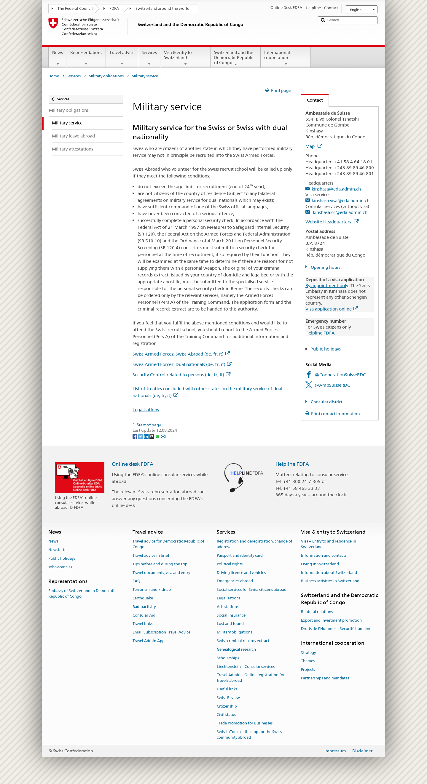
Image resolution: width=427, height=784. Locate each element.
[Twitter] (141, 435)
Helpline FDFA (320, 333)
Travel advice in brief (151, 555)
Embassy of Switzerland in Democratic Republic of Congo (82, 593)
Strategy (308, 652)
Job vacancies (60, 567)
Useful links (227, 689)
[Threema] (152, 435)
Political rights (230, 564)
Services (149, 58)
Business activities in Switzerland (330, 581)
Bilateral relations (317, 611)
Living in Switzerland (320, 564)
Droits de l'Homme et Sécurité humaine (336, 629)
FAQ (136, 581)
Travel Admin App (149, 641)
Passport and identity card (240, 555)
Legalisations (146, 409)
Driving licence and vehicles (241, 572)
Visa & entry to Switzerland (185, 58)
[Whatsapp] (158, 435)
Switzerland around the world (162, 8)
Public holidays (325, 349)
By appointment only (326, 285)
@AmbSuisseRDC (332, 385)
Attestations (227, 606)
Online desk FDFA (132, 464)
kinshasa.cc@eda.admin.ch (339, 212)
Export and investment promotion (331, 620)
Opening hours (325, 267)
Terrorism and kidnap (152, 589)
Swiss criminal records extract (243, 641)
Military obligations (106, 76)
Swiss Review (228, 697)
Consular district (326, 401)
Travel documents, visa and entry (161, 572)
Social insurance (231, 615)
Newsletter (58, 550)
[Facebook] (135, 435)
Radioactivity (144, 606)
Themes (308, 661)
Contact (312, 100)
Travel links (142, 624)
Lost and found (230, 624)
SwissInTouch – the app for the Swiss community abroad (249, 734)
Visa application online (331, 309)
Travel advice (122, 58)
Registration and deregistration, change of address (254, 544)
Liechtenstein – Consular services (246, 666)
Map (313, 146)
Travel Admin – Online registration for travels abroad (251, 678)
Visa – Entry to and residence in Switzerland (328, 544)
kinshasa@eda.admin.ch (336, 189)
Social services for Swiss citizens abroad (251, 589)
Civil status (226, 715)
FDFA (114, 8)
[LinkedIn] (146, 435)
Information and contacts (323, 555)
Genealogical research (236, 649)
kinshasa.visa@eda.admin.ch (340, 200)
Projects (308, 669)
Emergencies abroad (235, 581)
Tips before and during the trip (160, 564)
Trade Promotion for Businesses (245, 723)
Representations (86, 58)
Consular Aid (144, 615)
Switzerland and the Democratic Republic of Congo (235, 58)
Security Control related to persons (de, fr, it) (181, 374)
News (57, 58)
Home (53, 76)
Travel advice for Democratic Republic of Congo (168, 544)
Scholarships (228, 658)
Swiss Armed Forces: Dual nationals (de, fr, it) (182, 364)
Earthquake (143, 598)
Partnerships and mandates (325, 678)
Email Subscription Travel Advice (161, 632)
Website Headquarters (332, 222)
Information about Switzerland (329, 572)
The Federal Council (75, 8)
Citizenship (227, 706)
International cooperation (285, 58)
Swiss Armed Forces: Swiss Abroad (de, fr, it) (181, 354)
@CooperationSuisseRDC (340, 374)
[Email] (163, 435)
